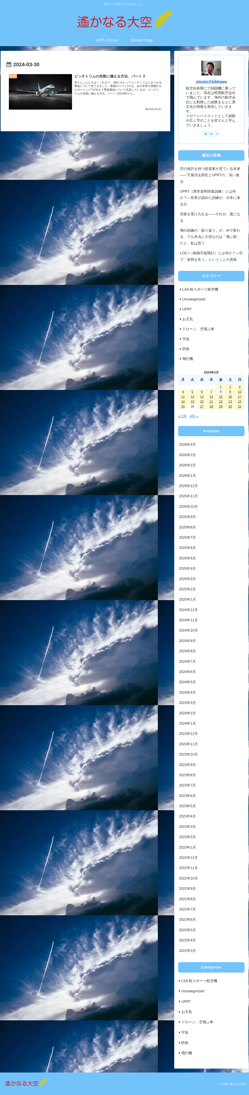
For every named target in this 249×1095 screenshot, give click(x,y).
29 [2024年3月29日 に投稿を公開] (221, 406)
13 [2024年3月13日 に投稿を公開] (202, 396)
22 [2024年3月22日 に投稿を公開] (221, 401)
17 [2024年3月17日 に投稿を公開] (240, 396)
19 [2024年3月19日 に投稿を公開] (192, 401)
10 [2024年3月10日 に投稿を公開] (240, 391)
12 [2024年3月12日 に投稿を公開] (192, 396)
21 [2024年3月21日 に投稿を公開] (211, 401)
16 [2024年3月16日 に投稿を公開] (230, 396)
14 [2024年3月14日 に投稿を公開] (211, 396)
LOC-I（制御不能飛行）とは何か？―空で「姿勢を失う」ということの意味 (211, 256)
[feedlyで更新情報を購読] (211, 133)
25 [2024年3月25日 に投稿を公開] (183, 406)
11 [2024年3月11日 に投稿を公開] (183, 396)
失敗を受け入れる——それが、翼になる (210, 217)
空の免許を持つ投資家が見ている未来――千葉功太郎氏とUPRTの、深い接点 (210, 175)
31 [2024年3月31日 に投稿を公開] (240, 406)
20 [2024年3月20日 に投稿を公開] (202, 401)
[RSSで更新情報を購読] (217, 133)
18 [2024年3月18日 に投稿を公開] (183, 401)
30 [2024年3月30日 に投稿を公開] (230, 406)
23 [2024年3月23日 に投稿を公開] (230, 401)
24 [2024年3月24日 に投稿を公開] (240, 401)
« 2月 (182, 416)
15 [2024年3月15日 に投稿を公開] (221, 396)
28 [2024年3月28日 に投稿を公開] (211, 406)
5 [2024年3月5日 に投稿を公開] (192, 391)
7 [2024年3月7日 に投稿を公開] (211, 391)
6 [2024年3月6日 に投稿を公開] (202, 391)
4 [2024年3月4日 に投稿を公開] (183, 391)
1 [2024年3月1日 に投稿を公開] (221, 387)
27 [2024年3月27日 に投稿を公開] (202, 406)
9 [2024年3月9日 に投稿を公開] (230, 391)
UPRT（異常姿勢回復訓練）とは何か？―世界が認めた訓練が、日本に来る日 (210, 197)
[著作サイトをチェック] (205, 133)
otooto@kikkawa (211, 81)
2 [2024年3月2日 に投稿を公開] (230, 387)
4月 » (194, 416)
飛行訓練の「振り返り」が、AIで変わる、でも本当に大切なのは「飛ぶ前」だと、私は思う (210, 236)
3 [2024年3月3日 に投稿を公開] (240, 387)
